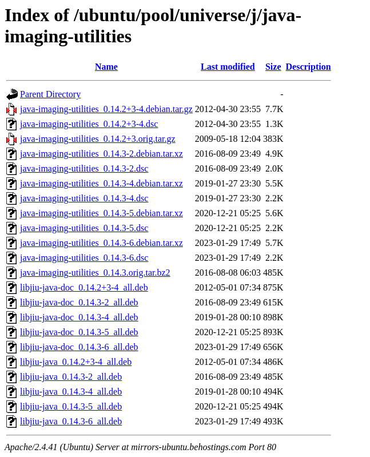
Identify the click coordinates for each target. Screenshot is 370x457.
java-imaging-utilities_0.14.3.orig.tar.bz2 (95, 272)
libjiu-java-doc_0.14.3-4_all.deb (79, 317)
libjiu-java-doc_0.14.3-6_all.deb (79, 347)
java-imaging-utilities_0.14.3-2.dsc (84, 168)
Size (273, 66)
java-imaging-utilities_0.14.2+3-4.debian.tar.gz (106, 109)
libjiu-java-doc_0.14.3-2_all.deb (79, 302)
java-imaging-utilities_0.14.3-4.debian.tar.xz (101, 183)
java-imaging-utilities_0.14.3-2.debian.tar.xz (101, 153)
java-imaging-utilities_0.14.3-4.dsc (84, 198)
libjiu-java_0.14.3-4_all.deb (71, 391)
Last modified (228, 66)
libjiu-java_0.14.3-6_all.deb (71, 421)
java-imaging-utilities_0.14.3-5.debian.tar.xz (101, 213)
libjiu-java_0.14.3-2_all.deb (71, 377)
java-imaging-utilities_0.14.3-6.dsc (84, 258)
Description (308, 66)
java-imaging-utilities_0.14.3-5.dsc (84, 228)
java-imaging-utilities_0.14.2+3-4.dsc (89, 124)
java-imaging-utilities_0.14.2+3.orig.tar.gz (98, 139)
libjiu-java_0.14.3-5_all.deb (71, 406)
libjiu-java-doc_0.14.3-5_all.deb (79, 332)
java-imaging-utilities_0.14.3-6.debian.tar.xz (101, 243)
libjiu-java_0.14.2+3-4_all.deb (76, 362)
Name (106, 66)
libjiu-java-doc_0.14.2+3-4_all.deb (84, 287)
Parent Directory (50, 94)
